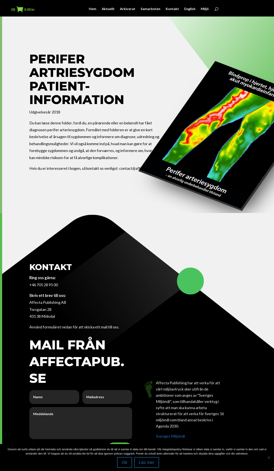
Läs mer (146, 462)
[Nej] (269, 457)
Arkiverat (127, 9)
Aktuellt (108, 9)
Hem (92, 9)
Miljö (205, 9)
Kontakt (172, 9)
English (189, 9)
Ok (124, 462)
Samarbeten (150, 9)
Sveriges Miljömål (170, 436)
